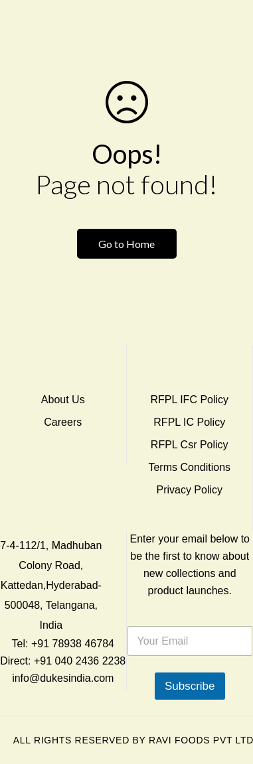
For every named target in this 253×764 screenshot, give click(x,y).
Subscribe (190, 686)
